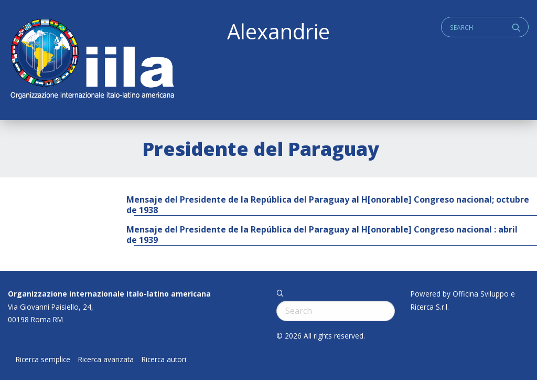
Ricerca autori (164, 359)
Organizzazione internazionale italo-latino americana (109, 294)
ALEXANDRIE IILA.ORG (91, 60)
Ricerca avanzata (106, 359)
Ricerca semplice (43, 359)
